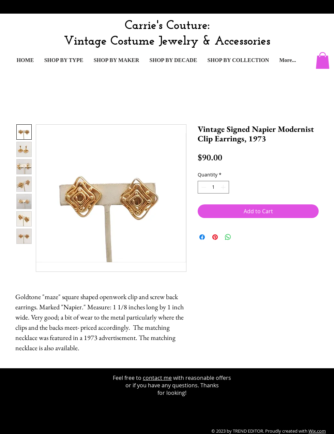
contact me (157, 378)
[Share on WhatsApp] (228, 237)
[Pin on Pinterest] (215, 237)
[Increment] (223, 187)
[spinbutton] (213, 187)
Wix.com (317, 431)
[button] (323, 60)
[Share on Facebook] (202, 237)
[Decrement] (203, 187)
